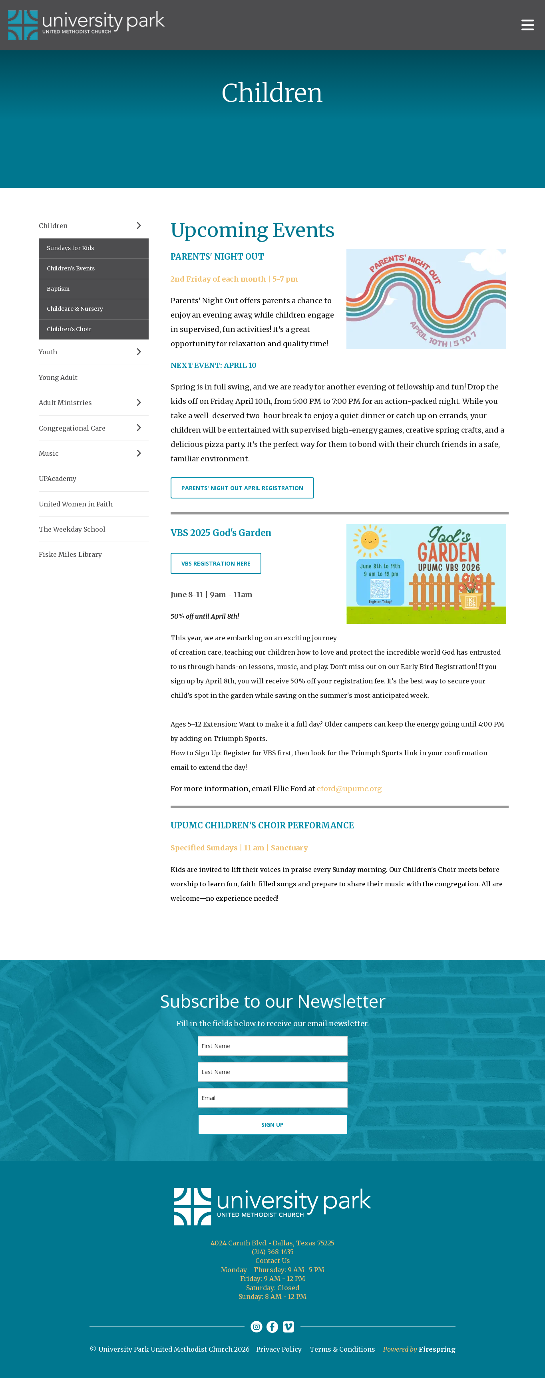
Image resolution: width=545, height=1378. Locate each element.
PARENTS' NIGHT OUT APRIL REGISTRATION (242, 488)
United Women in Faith (76, 504)
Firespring (437, 1349)
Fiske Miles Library (70, 554)
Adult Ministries (94, 402)
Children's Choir (69, 329)
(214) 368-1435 (273, 1252)
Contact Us (272, 1261)
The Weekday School (72, 529)
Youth (94, 352)
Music (94, 453)
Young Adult (58, 377)
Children (94, 225)
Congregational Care (94, 428)
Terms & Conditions (342, 1349)
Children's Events (71, 268)
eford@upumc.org (349, 788)
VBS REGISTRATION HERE (216, 563)
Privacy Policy (279, 1349)
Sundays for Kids (70, 248)
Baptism (58, 288)
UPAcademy (57, 478)
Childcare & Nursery (75, 308)
